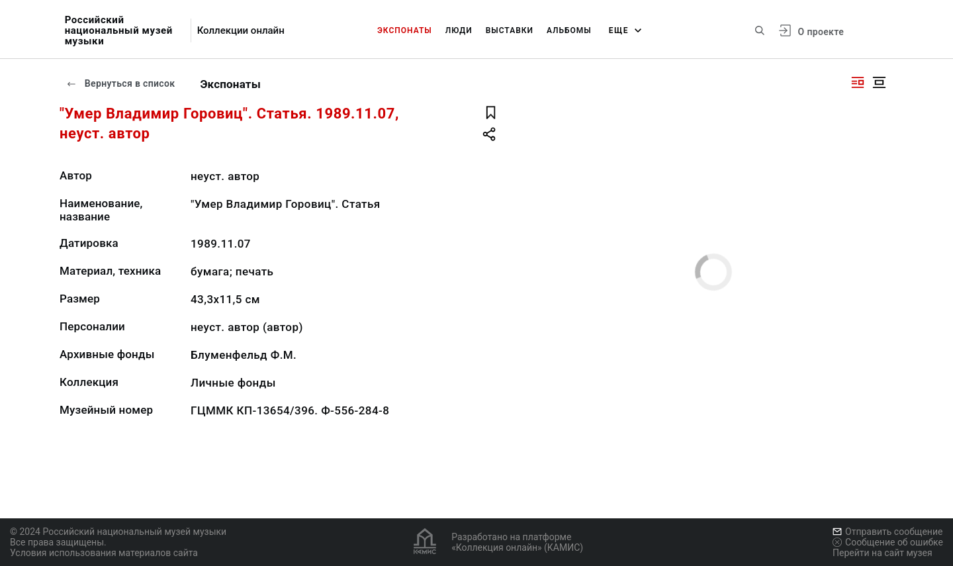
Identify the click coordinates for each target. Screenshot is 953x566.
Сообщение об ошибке (888, 542)
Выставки (509, 30)
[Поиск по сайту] (759, 30)
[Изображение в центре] (878, 82)
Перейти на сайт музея (882, 552)
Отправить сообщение (887, 531)
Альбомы (569, 30)
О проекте (821, 31)
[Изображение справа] (857, 82)
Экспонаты (404, 30)
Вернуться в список (120, 83)
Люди (459, 30)
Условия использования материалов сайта (104, 552)
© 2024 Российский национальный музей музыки (118, 531)
